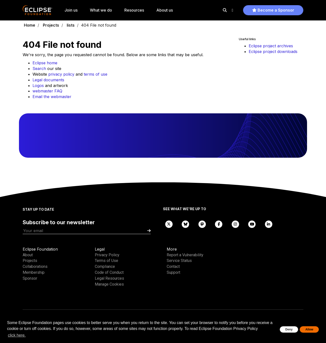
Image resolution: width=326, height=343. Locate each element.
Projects (51, 25)
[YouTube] (252, 224)
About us (164, 10)
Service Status (179, 260)
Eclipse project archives (271, 45)
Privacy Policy (107, 255)
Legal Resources (109, 278)
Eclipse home (45, 62)
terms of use (95, 74)
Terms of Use (106, 260)
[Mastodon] (202, 224)
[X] (169, 224)
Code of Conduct (109, 272)
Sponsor (30, 278)
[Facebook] (219, 224)
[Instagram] (235, 224)
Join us (71, 10)
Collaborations (35, 266)
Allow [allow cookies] (309, 329)
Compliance (105, 266)
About (28, 255)
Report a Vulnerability (185, 255)
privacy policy (61, 74)
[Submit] (149, 231)
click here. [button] (17, 335)
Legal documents (48, 79)
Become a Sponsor (273, 10)
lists (71, 25)
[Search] (225, 10)
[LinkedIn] (268, 224)
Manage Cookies (109, 284)
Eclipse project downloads (273, 51)
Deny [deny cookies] (289, 329)
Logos (38, 85)
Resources (134, 10)
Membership (34, 272)
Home (29, 25)
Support (173, 272)
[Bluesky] (185, 224)
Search (39, 68)
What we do (101, 10)
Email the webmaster (52, 96)
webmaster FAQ (47, 90)
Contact (173, 266)
